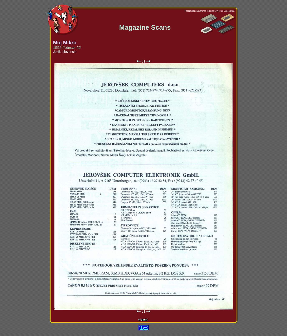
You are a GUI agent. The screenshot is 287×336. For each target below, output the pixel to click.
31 (143, 61)
